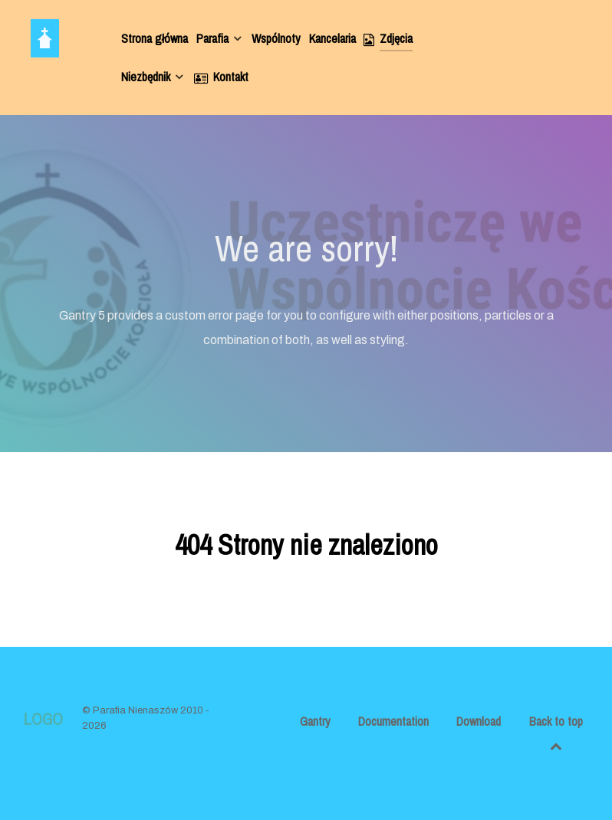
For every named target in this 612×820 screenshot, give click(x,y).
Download (478, 721)
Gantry (315, 721)
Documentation (393, 721)
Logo (43, 719)
